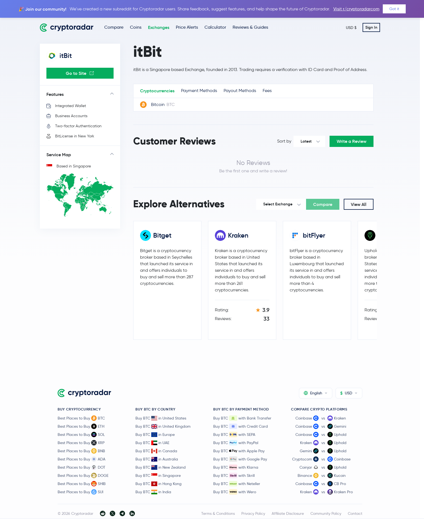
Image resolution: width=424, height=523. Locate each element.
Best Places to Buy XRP (81, 442)
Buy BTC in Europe (155, 434)
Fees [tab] (267, 90)
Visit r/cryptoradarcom (356, 8)
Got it (394, 8)
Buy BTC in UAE (152, 442)
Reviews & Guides (250, 27)
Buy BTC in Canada (156, 450)
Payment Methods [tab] (199, 90)
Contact (355, 513)
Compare (113, 27)
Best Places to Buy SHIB (82, 483)
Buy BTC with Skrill (234, 475)
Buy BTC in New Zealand (160, 467)
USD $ (351, 27)
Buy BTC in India (153, 491)
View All (358, 204)
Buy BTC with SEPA (234, 434)
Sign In (371, 27)
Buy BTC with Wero (234, 492)
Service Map (58, 154)
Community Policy (325, 513)
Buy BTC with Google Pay (240, 459)
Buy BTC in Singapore (158, 475)
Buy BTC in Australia (156, 459)
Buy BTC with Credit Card (240, 426)
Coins (135, 27)
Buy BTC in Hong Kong (158, 483)
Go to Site (80, 73)
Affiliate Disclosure (288, 513)
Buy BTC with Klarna (235, 467)
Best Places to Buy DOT (81, 467)
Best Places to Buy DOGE (83, 475)
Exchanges (158, 27)
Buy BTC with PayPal (235, 442)
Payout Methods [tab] (240, 90)
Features (55, 94)
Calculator (215, 27)
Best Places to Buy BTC (81, 418)
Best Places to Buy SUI (80, 492)
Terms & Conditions (218, 513)
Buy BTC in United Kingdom (163, 426)
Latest (306, 141)
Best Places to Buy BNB (81, 451)
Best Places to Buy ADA (81, 459)
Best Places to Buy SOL (81, 434)
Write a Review (351, 141)
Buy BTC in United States (160, 418)
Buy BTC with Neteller (236, 483)
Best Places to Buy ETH (81, 426)
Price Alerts (187, 27)
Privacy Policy (253, 513)
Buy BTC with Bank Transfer (242, 418)
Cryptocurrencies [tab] (157, 90)
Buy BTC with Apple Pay (239, 451)
